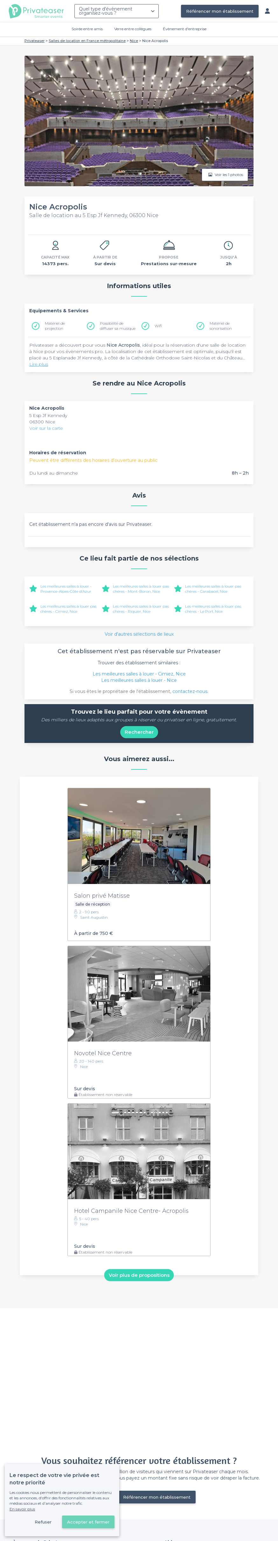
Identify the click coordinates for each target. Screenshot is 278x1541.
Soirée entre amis (87, 28)
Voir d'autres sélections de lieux (139, 634)
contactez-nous (189, 691)
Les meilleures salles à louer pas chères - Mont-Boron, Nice (141, 589)
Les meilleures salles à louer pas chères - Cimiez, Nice (68, 609)
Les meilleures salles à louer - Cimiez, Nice (139, 674)
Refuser (43, 1521)
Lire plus (38, 364)
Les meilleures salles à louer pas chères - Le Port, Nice (213, 609)
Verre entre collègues (132, 28)
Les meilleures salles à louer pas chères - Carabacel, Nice (213, 589)
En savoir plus (22, 1509)
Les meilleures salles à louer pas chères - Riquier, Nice (141, 609)
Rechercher (139, 732)
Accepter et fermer (88, 1521)
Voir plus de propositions (139, 1275)
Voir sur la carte (46, 428)
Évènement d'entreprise (184, 28)
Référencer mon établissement (220, 11)
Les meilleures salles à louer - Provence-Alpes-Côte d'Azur (66, 589)
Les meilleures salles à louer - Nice (139, 680)
